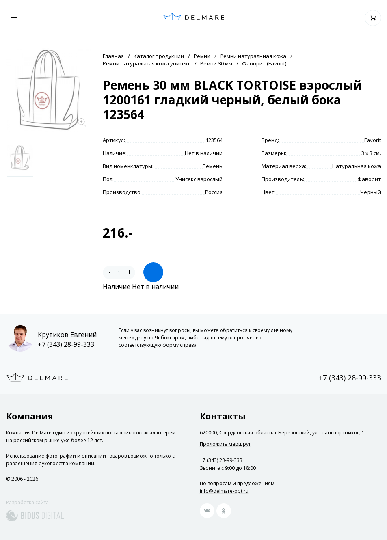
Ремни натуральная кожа (253, 56)
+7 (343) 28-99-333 (66, 344)
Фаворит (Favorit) (264, 63)
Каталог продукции (159, 56)
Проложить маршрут (225, 444)
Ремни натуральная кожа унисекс (146, 63)
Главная (113, 56)
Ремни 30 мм (216, 63)
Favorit (372, 140)
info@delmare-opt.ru (224, 491)
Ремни (202, 56)
